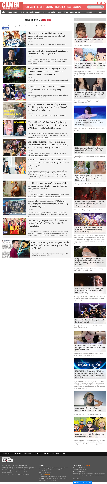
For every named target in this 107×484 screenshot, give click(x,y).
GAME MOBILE (30, 6)
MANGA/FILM (60, 6)
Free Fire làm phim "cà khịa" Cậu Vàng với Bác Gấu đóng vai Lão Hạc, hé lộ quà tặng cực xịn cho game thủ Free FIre (48, 186)
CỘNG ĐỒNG (77, 6)
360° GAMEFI (99, 12)
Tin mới (77, 19)
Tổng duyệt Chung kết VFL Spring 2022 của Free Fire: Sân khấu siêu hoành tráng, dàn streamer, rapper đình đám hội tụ (47, 72)
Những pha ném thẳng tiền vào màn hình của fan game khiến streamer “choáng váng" (47, 88)
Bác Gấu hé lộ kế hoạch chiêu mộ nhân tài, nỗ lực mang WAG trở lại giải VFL (48, 52)
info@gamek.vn (46, 474)
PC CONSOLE (38, 453)
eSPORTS (40, 6)
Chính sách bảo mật (77, 478)
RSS (64, 453)
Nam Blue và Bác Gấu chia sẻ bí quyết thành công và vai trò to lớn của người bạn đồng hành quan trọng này (48, 162)
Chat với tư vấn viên (82, 482)
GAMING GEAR (63, 12)
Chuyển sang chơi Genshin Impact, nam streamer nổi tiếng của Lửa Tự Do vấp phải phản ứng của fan (46, 36)
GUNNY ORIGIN (12, 12)
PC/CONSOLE (87, 12)
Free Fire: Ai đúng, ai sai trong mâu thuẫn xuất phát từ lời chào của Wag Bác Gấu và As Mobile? (50, 245)
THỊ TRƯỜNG (27, 453)
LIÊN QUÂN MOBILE (33, 12)
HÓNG (69, 6)
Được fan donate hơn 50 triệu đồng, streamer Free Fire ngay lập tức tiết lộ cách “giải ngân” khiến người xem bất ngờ (47, 107)
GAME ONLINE (75, 12)
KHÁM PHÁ (49, 6)
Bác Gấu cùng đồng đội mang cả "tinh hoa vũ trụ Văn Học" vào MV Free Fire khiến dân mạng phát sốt (47, 223)
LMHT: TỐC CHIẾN (49, 12)
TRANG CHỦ (6, 453)
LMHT (22, 12)
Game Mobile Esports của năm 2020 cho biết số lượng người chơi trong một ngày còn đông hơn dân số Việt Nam (48, 204)
